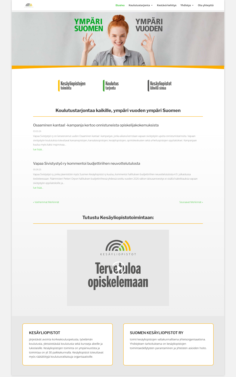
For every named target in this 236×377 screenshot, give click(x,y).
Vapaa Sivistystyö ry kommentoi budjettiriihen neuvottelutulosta (86, 163)
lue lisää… (38, 149)
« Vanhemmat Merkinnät (46, 202)
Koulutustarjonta (139, 5)
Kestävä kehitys (166, 5)
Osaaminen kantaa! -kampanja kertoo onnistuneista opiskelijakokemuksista (96, 125)
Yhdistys (185, 5)
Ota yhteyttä (206, 5)
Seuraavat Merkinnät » (191, 202)
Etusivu (120, 5)
